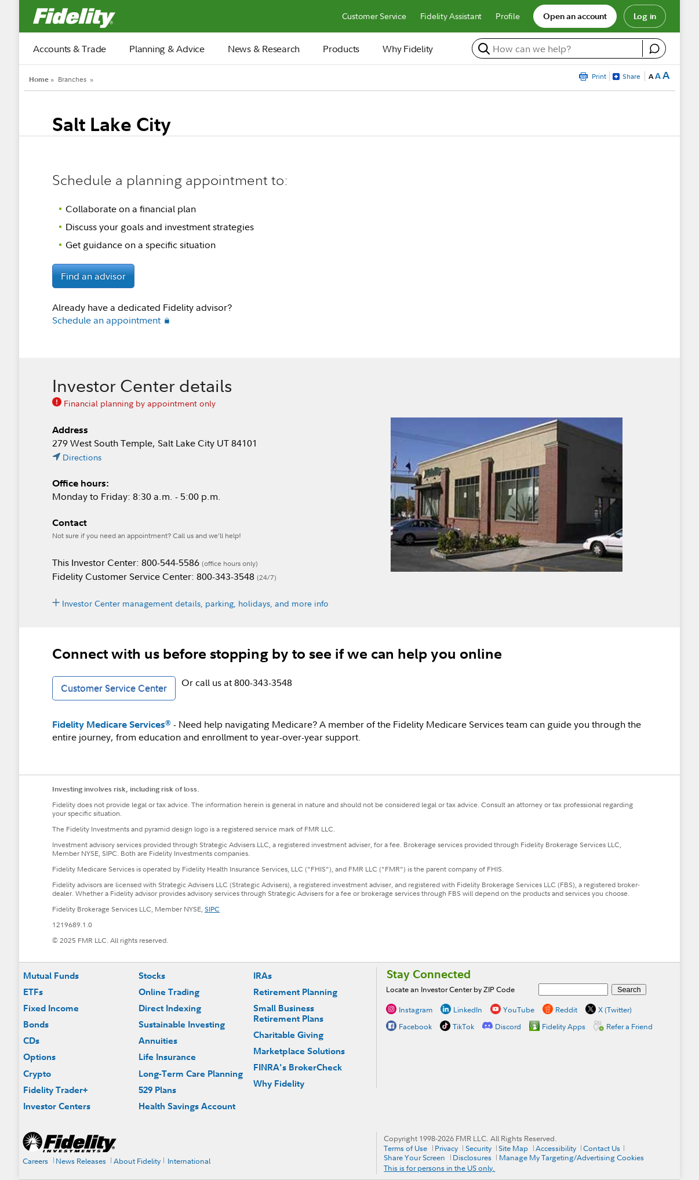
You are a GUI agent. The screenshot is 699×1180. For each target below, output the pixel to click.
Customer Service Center (114, 688)
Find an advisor (93, 276)
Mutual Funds (51, 975)
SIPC (212, 909)
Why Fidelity (278, 1083)
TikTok (463, 1026)
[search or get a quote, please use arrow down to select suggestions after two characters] (559, 49)
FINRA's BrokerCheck (297, 1067)
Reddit (566, 1009)
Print (599, 76)
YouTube (518, 1009)
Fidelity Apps (563, 1026)
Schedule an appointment (106, 320)
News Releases (81, 1161)
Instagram (415, 1009)
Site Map (513, 1148)
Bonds (36, 1024)
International (189, 1161)
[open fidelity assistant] (653, 48)
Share (631, 76)
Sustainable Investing (182, 1024)
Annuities (158, 1040)
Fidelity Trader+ (55, 1089)
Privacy (446, 1148)
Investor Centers (56, 1106)
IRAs (262, 975)
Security (478, 1148)
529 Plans (157, 1089)
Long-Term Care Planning (191, 1073)
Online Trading (169, 991)
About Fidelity (137, 1161)
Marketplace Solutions (299, 1050)
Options (39, 1056)
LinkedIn (467, 1009)
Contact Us (601, 1148)
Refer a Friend (629, 1026)
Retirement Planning (295, 991)
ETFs (33, 991)
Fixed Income (51, 1008)
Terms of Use (405, 1148)
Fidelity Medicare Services (111, 724)
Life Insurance (167, 1056)
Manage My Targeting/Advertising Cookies (571, 1157)
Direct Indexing (170, 1008)
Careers (35, 1161)
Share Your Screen (414, 1157)
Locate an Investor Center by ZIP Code (450, 989)
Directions (82, 457)
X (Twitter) (615, 1009)
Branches (72, 79)
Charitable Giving (288, 1034)
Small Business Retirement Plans (288, 1013)
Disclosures (472, 1157)
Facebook (415, 1026)
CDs (31, 1040)
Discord (508, 1026)
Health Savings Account (187, 1106)
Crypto (37, 1073)
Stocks (152, 975)
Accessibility (556, 1148)
